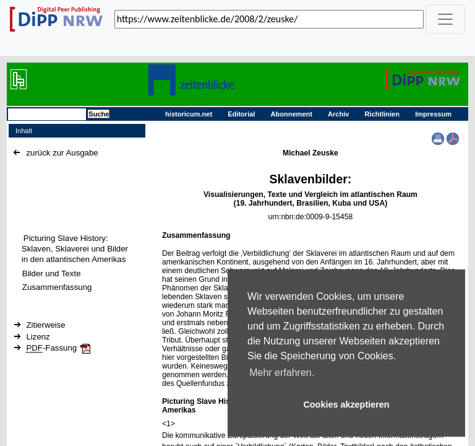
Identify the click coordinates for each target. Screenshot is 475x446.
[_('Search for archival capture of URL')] (269, 19)
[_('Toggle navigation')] (445, 19)
